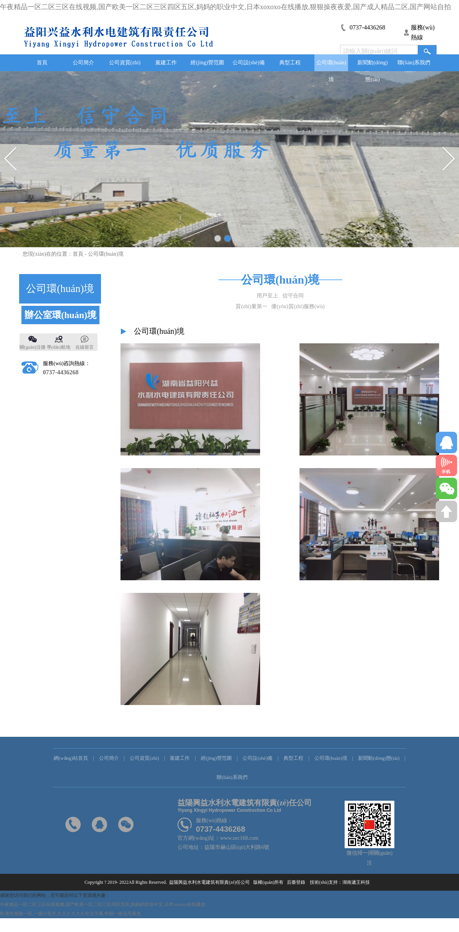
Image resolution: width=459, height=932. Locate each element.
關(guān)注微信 (32, 347)
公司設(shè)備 (249, 62)
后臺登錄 (295, 882)
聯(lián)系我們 (413, 62)
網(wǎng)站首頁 (71, 758)
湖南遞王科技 (358, 882)
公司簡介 (83, 62)
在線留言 (84, 347)
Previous (11, 159)
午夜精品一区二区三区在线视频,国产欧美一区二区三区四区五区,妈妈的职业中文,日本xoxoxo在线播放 (102, 904)
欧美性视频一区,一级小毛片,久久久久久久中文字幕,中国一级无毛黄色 (70, 913)
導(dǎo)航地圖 (58, 347)
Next (448, 159)
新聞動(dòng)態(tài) (372, 65)
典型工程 (290, 62)
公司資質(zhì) (124, 62)
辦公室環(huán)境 (60, 315)
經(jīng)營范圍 (207, 62)
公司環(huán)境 (331, 65)
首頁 (42, 62)
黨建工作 (166, 62)
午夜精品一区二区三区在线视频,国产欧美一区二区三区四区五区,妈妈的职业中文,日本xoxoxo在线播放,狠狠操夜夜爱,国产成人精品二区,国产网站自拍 (225, 7)
